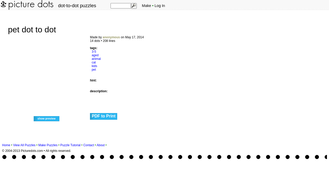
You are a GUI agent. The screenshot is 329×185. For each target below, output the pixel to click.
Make (146, 6)
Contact (88, 145)
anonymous (111, 37)
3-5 (94, 51)
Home (6, 145)
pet (94, 69)
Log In (159, 6)
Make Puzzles (48, 145)
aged (95, 55)
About (101, 145)
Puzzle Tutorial (70, 145)
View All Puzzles (24, 145)
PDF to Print (103, 116)
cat (94, 62)
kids (94, 66)
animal (96, 59)
